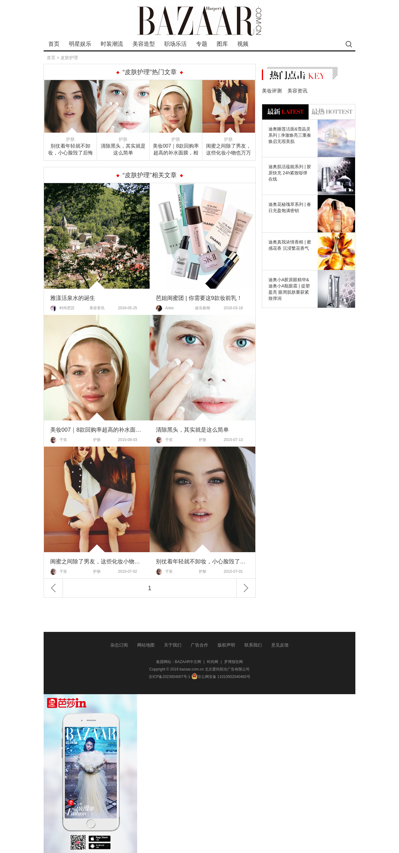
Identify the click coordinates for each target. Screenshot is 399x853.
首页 (54, 44)
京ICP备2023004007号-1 (169, 677)
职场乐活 (175, 44)
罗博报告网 (233, 662)
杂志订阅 (119, 644)
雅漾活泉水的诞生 (72, 298)
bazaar (199, 21)
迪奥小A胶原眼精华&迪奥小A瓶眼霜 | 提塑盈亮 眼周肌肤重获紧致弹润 (289, 289)
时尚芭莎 (62, 308)
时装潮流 (112, 44)
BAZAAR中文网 (188, 662)
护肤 (70, 139)
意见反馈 (280, 644)
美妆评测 (272, 90)
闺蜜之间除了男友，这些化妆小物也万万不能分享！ (228, 149)
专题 (201, 44)
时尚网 (212, 662)
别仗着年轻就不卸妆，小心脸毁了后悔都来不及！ (70, 149)
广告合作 (199, 644)
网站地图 (146, 644)
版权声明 (226, 644)
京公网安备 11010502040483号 (220, 677)
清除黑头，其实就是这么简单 (123, 149)
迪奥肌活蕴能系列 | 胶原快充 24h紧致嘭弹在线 (289, 173)
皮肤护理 (69, 57)
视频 (242, 44)
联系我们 (253, 644)
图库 (222, 44)
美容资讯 (96, 308)
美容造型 (143, 44)
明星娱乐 (80, 44)
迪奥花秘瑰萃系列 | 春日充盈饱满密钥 (289, 207)
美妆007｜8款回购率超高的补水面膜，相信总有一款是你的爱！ (176, 149)
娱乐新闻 (202, 308)
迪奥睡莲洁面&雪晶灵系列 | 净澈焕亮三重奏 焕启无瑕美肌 (289, 135)
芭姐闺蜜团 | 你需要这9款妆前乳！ (199, 298)
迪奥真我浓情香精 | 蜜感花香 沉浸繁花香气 (289, 245)
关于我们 (172, 644)
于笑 (58, 440)
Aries (165, 308)
